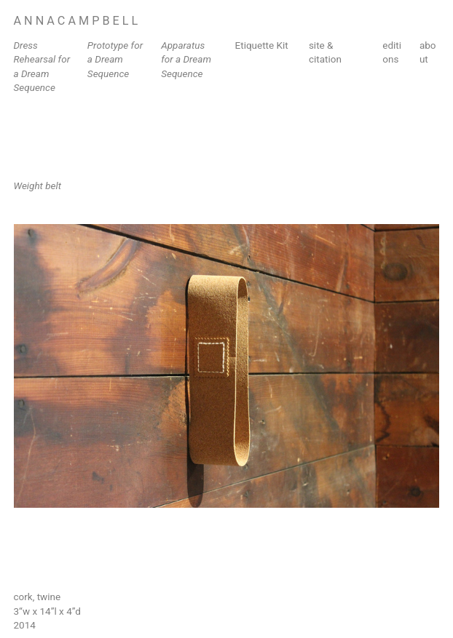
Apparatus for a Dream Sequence (186, 59)
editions (391, 52)
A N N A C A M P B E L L (76, 21)
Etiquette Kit (261, 45)
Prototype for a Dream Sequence (115, 59)
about (427, 52)
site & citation (325, 52)
